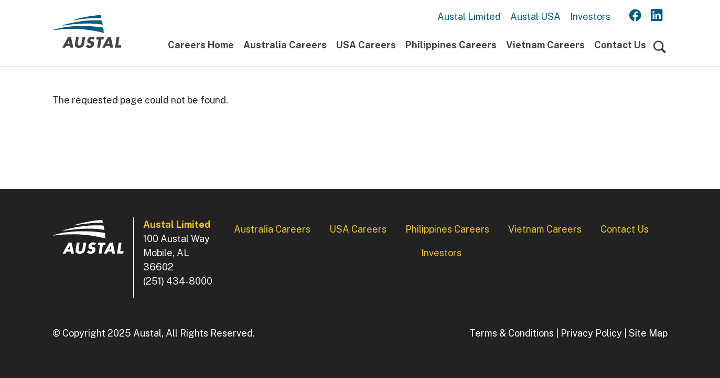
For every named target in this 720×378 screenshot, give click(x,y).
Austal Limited (469, 16)
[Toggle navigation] (659, 47)
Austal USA (535, 16)
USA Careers (366, 44)
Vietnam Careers (545, 44)
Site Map (648, 333)
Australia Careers (285, 44)
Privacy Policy (591, 333)
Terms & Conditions (511, 333)
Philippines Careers (451, 44)
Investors (590, 16)
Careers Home (201, 44)
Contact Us (620, 44)
